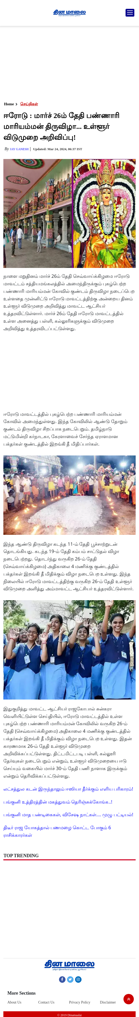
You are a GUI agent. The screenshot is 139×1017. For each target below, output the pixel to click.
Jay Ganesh (19, 149)
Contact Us (46, 1002)
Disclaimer (108, 1002)
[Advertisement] (68, 62)
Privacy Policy (79, 1002)
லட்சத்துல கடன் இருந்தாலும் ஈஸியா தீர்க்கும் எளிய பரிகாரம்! (68, 789)
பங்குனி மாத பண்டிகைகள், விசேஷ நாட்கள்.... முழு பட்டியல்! (68, 814)
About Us (14, 1002)
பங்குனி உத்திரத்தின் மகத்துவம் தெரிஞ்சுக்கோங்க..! (57, 802)
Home (9, 104)
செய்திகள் (29, 104)
